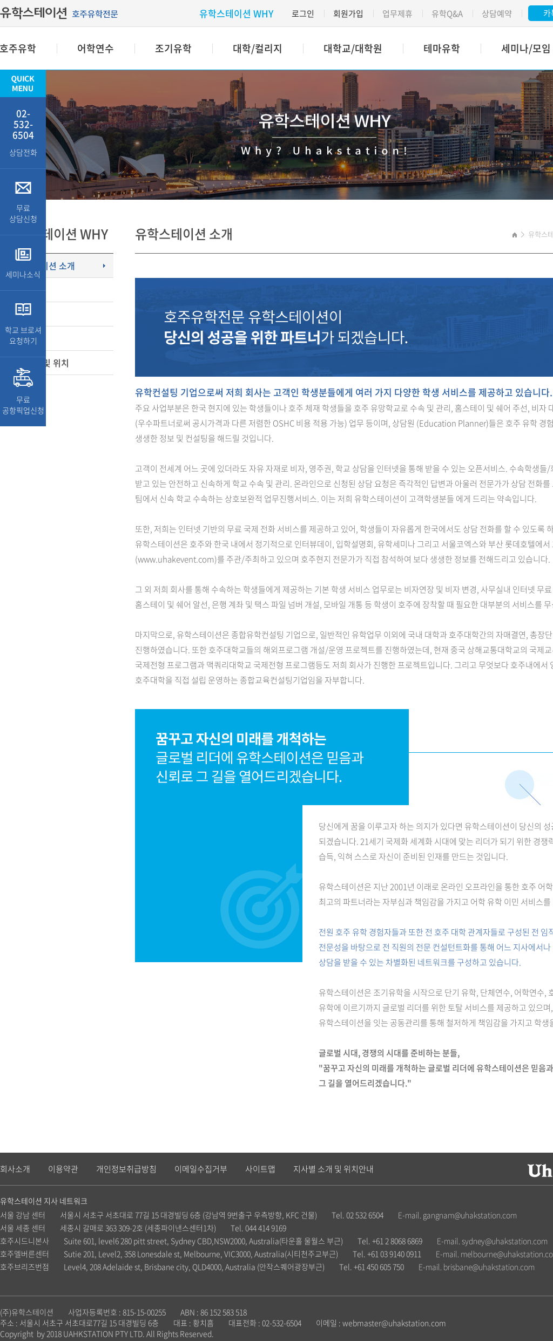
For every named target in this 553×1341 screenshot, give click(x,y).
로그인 (303, 13)
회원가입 (348, 13)
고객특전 (24, 289)
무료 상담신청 (23, 202)
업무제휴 (397, 13)
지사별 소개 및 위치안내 (333, 1169)
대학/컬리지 (257, 48)
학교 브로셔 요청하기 (23, 324)
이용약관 (63, 1169)
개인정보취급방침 (126, 1169)
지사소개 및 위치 (38, 362)
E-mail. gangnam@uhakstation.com (457, 1214)
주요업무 (24, 314)
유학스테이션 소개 (41, 265)
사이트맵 (260, 1169)
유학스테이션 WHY (236, 13)
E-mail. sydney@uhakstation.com (492, 1240)
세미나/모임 (526, 48)
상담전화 (23, 132)
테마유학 (441, 48)
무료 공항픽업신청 (23, 392)
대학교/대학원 (352, 48)
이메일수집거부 (200, 1169)
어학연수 (95, 48)
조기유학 (173, 48)
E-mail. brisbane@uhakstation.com (477, 1266)
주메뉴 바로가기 (0, 0)
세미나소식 (23, 263)
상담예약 (497, 13)
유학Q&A (447, 13)
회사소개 (15, 1169)
